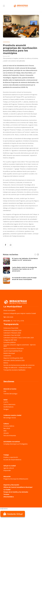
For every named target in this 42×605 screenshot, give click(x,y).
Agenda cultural (9, 468)
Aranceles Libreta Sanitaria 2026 (14, 360)
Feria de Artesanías (10, 435)
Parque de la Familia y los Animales (16, 492)
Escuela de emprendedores (12, 460)
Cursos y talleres (9, 426)
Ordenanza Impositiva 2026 (12, 330)
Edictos (6, 363)
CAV (5, 391)
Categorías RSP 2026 (10, 340)
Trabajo (6, 455)
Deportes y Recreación (11, 485)
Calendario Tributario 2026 (12, 333)
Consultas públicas (10, 342)
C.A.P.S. (6, 402)
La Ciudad (7, 490)
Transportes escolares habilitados (14, 370)
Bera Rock (7, 428)
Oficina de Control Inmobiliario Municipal (18, 487)
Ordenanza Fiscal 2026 (11, 328)
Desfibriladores (8, 407)
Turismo (6, 494)
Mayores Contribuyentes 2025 (13, 358)
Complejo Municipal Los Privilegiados (16, 444)
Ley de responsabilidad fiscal (13, 351)
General (6, 42)
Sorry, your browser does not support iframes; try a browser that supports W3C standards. (15, 532)
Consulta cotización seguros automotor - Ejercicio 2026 (20, 345)
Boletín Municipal (9, 353)
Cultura (6, 424)
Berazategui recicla (10, 418)
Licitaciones (7, 356)
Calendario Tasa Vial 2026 (12, 335)
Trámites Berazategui (10, 394)
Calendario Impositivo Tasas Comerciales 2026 (19, 338)
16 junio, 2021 (6, 56)
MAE (5, 431)
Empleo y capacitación (11, 457)
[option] (21, 271)
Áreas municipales (9, 310)
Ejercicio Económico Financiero (14, 348)
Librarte (6, 433)
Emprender (7, 470)
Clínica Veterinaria (9, 404)
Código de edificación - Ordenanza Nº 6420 (17, 367)
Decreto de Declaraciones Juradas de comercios (19, 365)
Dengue (6, 409)
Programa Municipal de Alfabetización (16, 479)
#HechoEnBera (9, 497)
